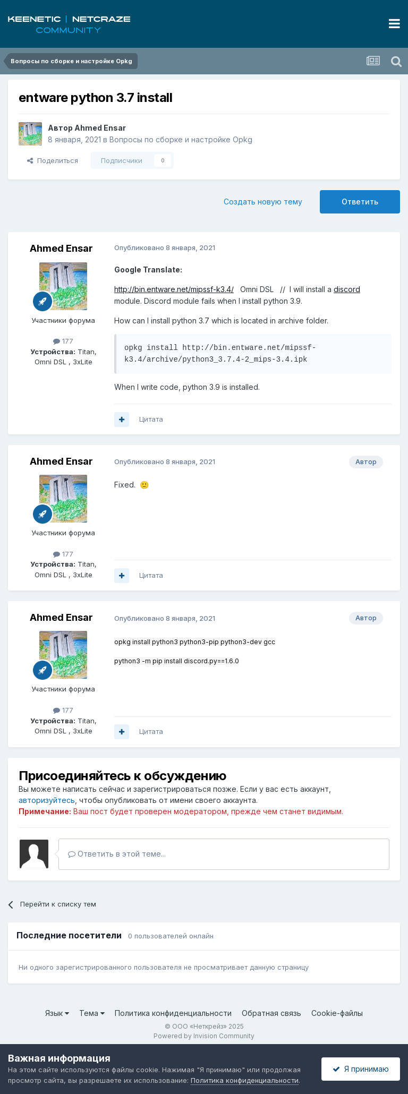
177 (63, 341)
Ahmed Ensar (100, 127)
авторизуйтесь (47, 800)
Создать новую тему (263, 201)
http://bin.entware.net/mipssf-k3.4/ (174, 289)
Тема (92, 1013)
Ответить (360, 201)
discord (347, 289)
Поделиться (52, 160)
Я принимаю (361, 1068)
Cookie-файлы (337, 1013)
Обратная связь (271, 1013)
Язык (57, 1013)
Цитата (151, 419)
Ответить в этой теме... (117, 853)
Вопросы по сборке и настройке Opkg (180, 139)
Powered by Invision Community (204, 1036)
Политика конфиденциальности (173, 1013)
